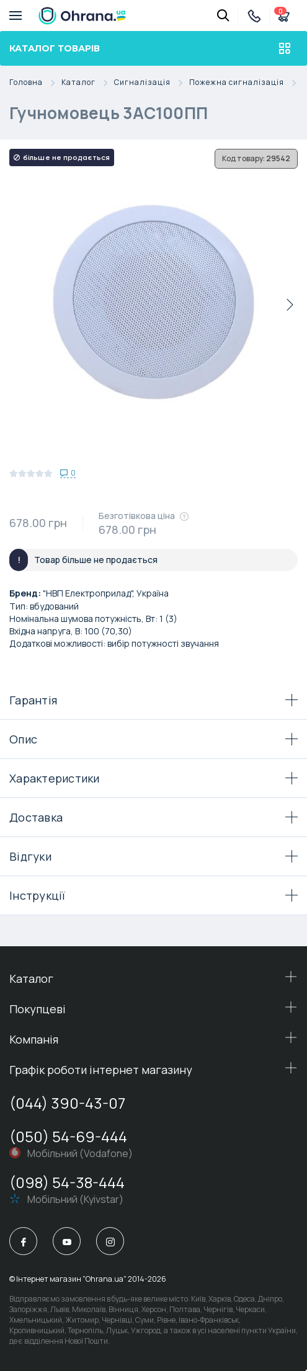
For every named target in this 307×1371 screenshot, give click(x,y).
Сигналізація (151, 82)
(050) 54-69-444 (68, 1136)
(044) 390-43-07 (67, 1103)
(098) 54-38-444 (67, 1182)
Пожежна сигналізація (246, 82)
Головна (35, 82)
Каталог (87, 82)
